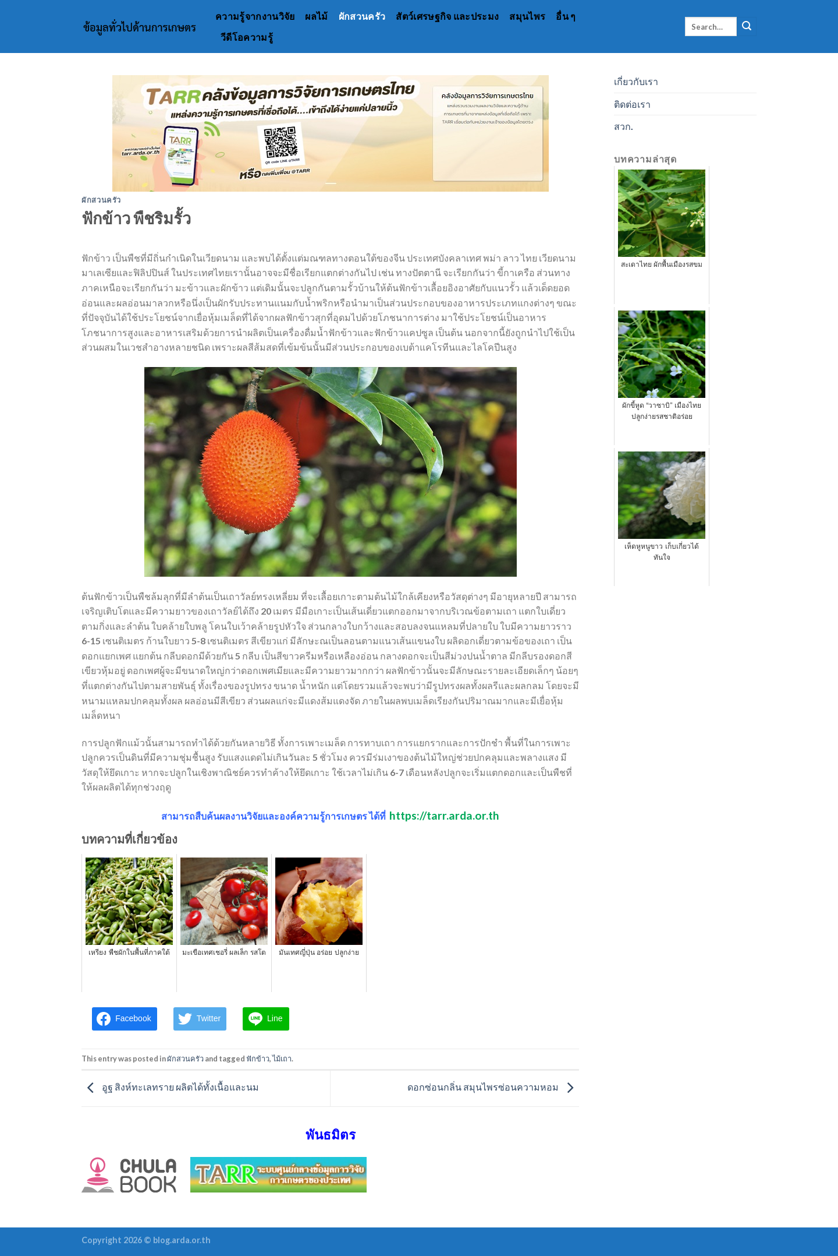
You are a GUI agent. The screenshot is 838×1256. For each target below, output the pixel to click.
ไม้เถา (282, 1058)
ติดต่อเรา (632, 104)
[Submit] (747, 27)
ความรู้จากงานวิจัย (254, 16)
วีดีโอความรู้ (247, 37)
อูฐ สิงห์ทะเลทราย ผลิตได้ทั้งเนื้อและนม (170, 1087)
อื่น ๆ (566, 16)
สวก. (623, 126)
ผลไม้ (316, 16)
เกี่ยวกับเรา (636, 81)
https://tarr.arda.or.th (444, 815)
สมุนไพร (527, 16)
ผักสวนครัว (362, 16)
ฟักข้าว (257, 1058)
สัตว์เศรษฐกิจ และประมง (447, 16)
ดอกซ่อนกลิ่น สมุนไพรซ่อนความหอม (493, 1087)
